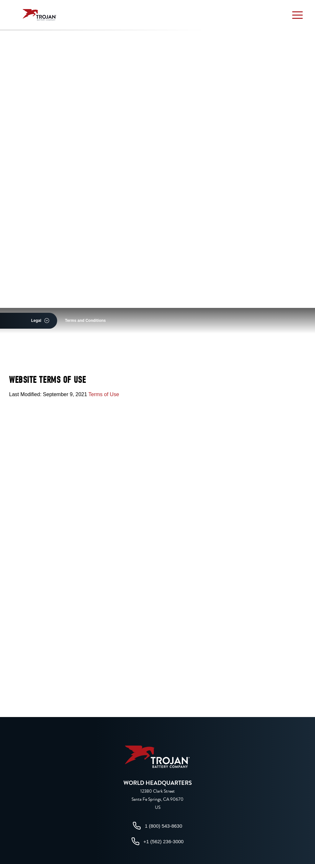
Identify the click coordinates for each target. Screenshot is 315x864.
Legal (36, 320)
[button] (297, 15)
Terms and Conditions (85, 320)
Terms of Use (103, 394)
